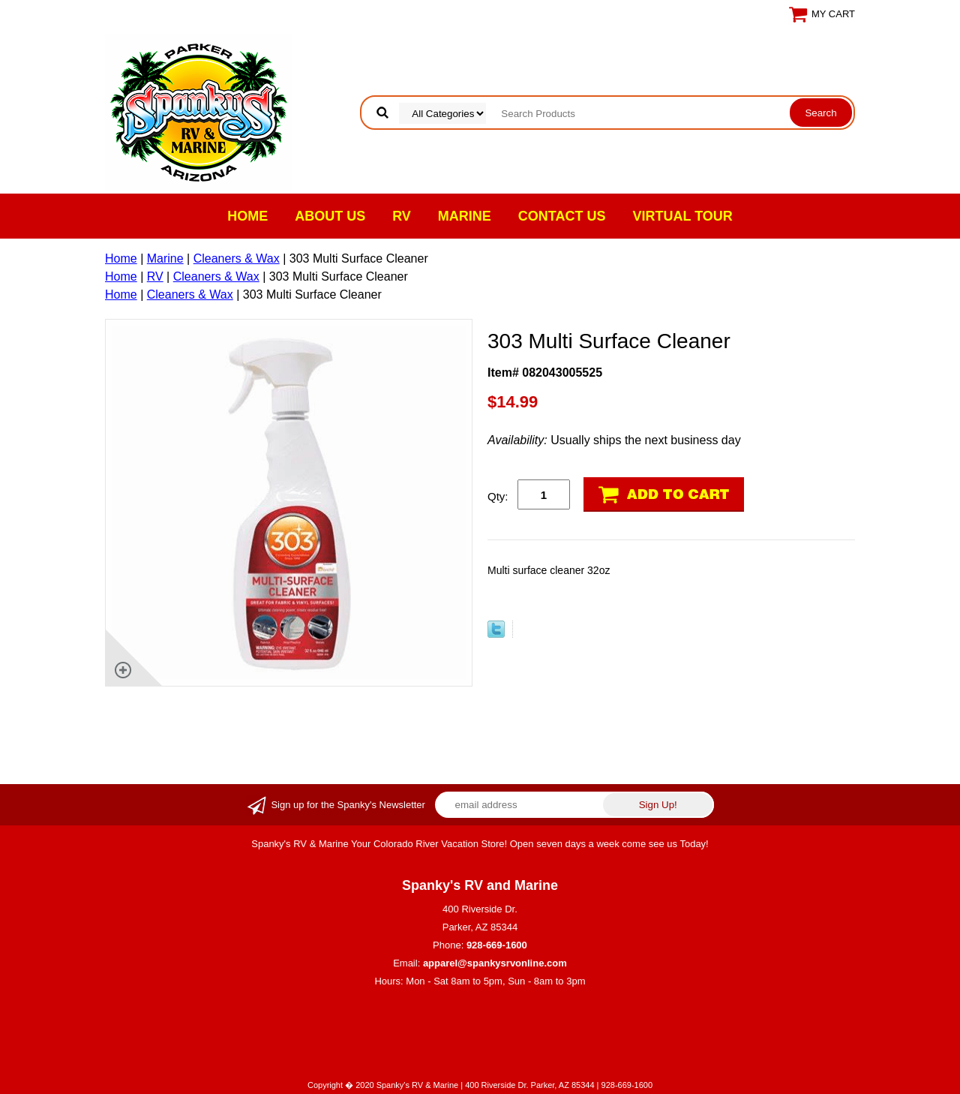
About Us (330, 216)
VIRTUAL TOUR (683, 216)
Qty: (498, 496)
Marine (464, 216)
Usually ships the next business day (614, 440)
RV (401, 216)
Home (247, 216)
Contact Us (562, 216)
